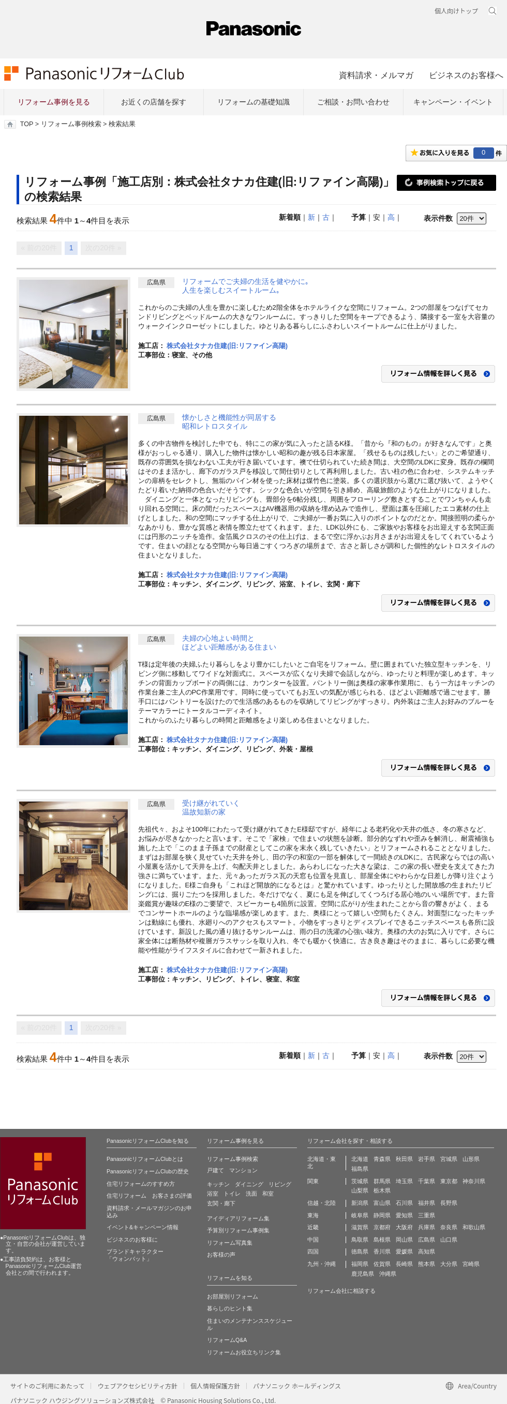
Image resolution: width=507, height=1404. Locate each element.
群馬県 (382, 1181)
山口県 (448, 1239)
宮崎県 (471, 1264)
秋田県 (404, 1159)
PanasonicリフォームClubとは (145, 1159)
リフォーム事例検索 (71, 124)
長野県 (448, 1203)
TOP (26, 124)
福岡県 (359, 1264)
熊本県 (426, 1264)
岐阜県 (359, 1215)
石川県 (404, 1203)
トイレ (232, 1193)
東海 (313, 1215)
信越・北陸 (321, 1203)
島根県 (382, 1239)
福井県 (426, 1203)
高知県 (426, 1251)
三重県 (426, 1215)
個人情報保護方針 (215, 1385)
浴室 (212, 1193)
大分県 (448, 1264)
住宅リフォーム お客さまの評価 (149, 1195)
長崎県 (404, 1264)
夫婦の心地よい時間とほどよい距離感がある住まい (229, 643)
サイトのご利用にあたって (47, 1385)
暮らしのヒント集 (229, 1308)
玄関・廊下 (221, 1203)
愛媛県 (404, 1251)
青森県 (382, 1159)
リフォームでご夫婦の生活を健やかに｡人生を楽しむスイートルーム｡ (245, 286)
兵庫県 (426, 1227)
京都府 (382, 1227)
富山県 (382, 1203)
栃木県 (382, 1190)
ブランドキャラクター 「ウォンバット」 (135, 1255)
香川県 (382, 1251)
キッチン (218, 1184)
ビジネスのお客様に (132, 1239)
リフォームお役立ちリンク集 (244, 1352)
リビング (280, 1184)
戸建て (215, 1170)
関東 (313, 1181)
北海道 (359, 1159)
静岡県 (382, 1215)
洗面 (251, 1193)
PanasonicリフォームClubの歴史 (148, 1171)
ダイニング (249, 1184)
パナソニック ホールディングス (297, 1385)
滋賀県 (359, 1227)
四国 (313, 1251)
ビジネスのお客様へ (466, 75)
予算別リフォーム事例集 (238, 1230)
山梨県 (359, 1190)
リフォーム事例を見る (54, 102)
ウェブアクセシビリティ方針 (137, 1385)
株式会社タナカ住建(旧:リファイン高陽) (227, 346)
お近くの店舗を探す (153, 102)
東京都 (448, 1181)
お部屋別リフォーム (232, 1296)
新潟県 (359, 1203)
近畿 (313, 1227)
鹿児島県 (362, 1274)
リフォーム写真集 (229, 1243)
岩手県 (426, 1159)
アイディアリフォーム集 (238, 1218)
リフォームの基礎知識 (253, 102)
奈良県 (448, 1227)
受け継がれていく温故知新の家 (211, 808)
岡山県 (404, 1239)
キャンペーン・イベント (453, 102)
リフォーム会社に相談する (341, 1291)
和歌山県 (474, 1227)
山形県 (471, 1159)
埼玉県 (404, 1181)
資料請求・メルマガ (376, 75)
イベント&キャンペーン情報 (142, 1227)
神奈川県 (474, 1181)
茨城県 (359, 1181)
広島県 (426, 1239)
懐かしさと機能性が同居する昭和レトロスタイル (229, 422)
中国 (313, 1239)
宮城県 (448, 1159)
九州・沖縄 (321, 1264)
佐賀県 (382, 1264)
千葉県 (426, 1181)
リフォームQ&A (227, 1340)
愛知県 (404, 1215)
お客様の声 (221, 1254)
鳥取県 (359, 1239)
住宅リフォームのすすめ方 (141, 1184)
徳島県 (359, 1251)
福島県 (359, 1169)
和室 (268, 1193)
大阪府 (404, 1227)
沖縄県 (387, 1274)
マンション (243, 1170)
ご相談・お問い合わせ (353, 102)
